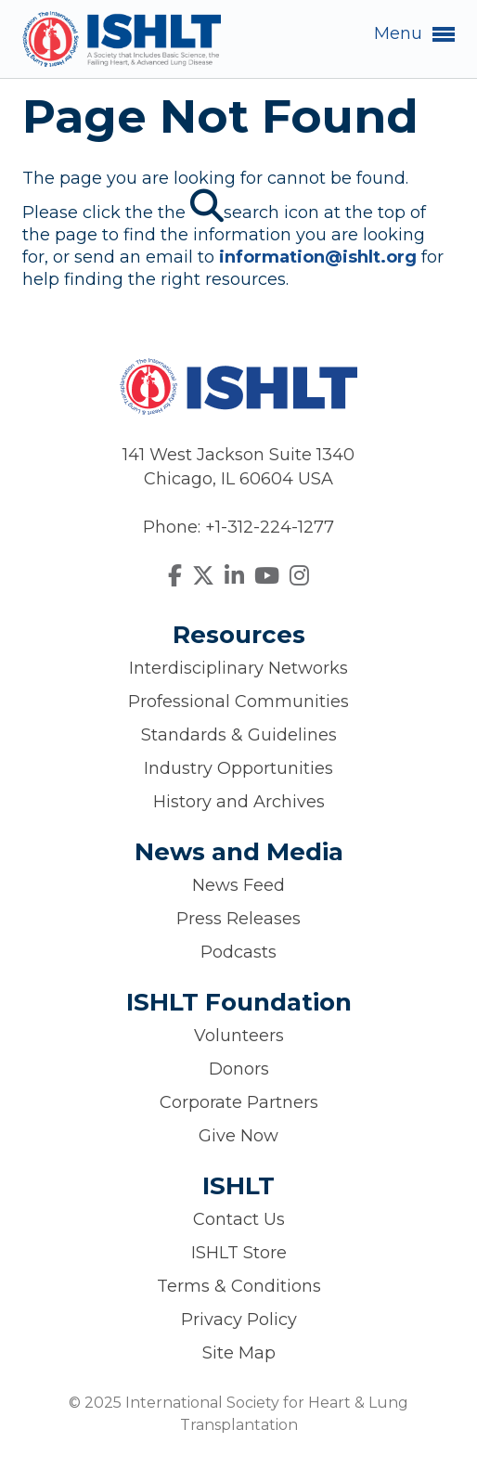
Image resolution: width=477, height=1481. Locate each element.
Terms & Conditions (239, 1286)
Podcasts (238, 952)
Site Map (239, 1353)
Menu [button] (414, 34)
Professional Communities (238, 701)
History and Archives (239, 802)
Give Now (238, 1136)
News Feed (238, 885)
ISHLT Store (239, 1253)
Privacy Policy (239, 1319)
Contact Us (239, 1219)
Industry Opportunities (238, 768)
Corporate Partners (239, 1102)
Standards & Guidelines (239, 735)
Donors (239, 1069)
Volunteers (239, 1035)
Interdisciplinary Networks (238, 668)
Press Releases (238, 918)
